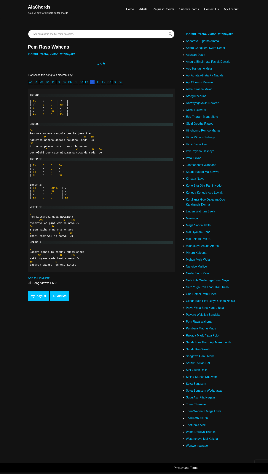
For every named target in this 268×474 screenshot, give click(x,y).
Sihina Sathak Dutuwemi (202, 378)
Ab (30, 82)
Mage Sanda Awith (198, 226)
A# (42, 82)
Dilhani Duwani (196, 110)
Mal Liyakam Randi (198, 232)
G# (120, 82)
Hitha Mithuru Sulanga (200, 137)
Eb (87, 82)
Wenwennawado (197, 447)
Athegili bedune (196, 96)
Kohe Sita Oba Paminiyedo (204, 186)
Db (70, 82)
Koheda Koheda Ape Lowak (204, 193)
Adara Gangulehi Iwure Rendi (205, 47)
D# (81, 82)
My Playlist (38, 296)
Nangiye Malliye (196, 267)
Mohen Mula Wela (198, 260)
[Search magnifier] (170, 34)
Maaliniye (192, 219)
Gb (109, 82)
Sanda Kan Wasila (198, 350)
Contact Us (211, 9)
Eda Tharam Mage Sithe (202, 117)
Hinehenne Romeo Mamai (203, 130)
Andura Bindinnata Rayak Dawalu (208, 61)
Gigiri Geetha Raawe (200, 124)
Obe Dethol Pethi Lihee (201, 295)
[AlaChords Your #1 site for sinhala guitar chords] (48, 9)
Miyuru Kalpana (196, 253)
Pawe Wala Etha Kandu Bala (205, 308)
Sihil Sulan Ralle (197, 371)
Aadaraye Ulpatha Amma (202, 41)
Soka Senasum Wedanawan (205, 391)
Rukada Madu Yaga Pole (202, 336)
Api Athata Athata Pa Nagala (205, 75)
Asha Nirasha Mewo (199, 89)
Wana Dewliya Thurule (201, 433)
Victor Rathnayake (63, 54)
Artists (143, 9)
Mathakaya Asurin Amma (202, 246)
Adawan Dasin (195, 54)
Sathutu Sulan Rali (198, 364)
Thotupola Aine (196, 426)
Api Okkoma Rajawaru (201, 82)
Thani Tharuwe (196, 405)
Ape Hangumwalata (199, 68)
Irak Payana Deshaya (200, 151)
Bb (47, 82)
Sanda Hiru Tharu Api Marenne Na (209, 343)
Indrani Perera (38, 54)
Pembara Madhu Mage (201, 329)
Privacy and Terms (186, 469)
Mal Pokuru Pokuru (198, 239)
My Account (231, 9)
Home (130, 9)
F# (104, 82)
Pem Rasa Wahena (199, 322)
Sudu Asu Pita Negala (200, 398)
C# (64, 82)
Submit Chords (189, 9)
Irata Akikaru (194, 158)
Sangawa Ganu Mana (200, 357)
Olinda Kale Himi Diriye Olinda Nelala (210, 302)
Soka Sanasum (196, 385)
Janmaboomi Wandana (201, 165)
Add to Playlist (39, 278)
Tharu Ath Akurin (197, 419)
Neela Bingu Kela (197, 274)
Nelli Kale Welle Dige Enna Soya (207, 281)
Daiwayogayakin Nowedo (202, 103)
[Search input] (100, 34)
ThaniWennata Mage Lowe (203, 412)
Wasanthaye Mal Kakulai (202, 440)
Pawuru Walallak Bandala (203, 315)
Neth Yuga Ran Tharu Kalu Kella (207, 288)
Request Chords (163, 9)
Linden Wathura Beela (200, 212)
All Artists (59, 296)
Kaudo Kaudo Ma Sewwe (202, 172)
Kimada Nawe (195, 179)
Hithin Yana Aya (196, 144)
